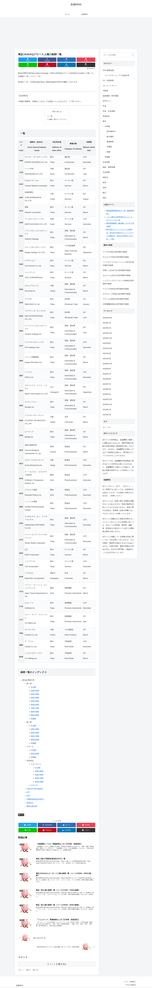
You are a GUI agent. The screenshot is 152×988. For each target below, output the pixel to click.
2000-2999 (35, 691)
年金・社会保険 (109, 111)
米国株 (107, 157)
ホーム (126, 982)
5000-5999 (35, 701)
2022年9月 (107, 343)
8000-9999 (35, 740)
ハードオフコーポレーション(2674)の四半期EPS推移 (118, 263)
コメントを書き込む (57, 965)
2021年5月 (107, 353)
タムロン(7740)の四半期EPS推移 (116, 257)
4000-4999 (35, 698)
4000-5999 (35, 733)
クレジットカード (110, 86)
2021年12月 (107, 348)
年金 (104, 106)
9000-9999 (35, 715)
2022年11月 (107, 338)
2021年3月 (107, 359)
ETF (28, 792)
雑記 (104, 198)
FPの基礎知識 (108, 70)
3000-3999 (35, 694)
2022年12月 (107, 333)
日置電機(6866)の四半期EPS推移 (116, 304)
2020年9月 (107, 369)
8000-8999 (35, 712)
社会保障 (106, 172)
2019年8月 (107, 379)
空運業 (109, 147)
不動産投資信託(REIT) (35, 799)
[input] (118, 55)
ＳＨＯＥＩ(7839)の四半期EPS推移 (116, 294)
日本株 (22, 815)
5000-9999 (35, 754)
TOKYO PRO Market (34, 789)
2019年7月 (107, 384)
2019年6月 (107, 389)
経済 (104, 182)
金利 (104, 188)
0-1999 (33, 687)
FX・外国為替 (108, 80)
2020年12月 (107, 364)
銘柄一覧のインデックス (57, 119)
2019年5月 (107, 394)
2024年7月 (107, 323)
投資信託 (106, 116)
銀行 (104, 193)
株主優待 (110, 137)
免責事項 (128, 489)
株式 (104, 121)
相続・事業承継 (109, 167)
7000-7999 (35, 708)
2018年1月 (107, 410)
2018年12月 (107, 399)
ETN (28, 796)
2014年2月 (107, 415)
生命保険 (106, 162)
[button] (133, 55)
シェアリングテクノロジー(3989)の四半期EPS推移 (118, 282)
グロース (34, 785)
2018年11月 (107, 404)
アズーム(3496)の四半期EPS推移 (116, 299)
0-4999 (33, 750)
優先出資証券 (31, 806)
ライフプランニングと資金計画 (117, 75)
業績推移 (110, 142)
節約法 (105, 177)
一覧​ (50, 116)
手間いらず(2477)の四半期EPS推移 (116, 270)
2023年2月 (107, 328)
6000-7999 (35, 736)
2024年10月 (107, 318)
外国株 (33, 719)
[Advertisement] (76, 33)
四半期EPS (111, 131)
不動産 (105, 91)
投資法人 (29, 803)
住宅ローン (107, 101)
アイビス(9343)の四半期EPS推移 (116, 289)
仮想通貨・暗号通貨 (110, 96)
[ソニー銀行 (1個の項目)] (119, 427)
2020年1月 (107, 374)
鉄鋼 (108, 152)
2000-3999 (35, 729)
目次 (54, 111)
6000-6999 (35, 705)
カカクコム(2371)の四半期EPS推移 (116, 275)
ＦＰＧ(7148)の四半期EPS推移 (115, 252)
